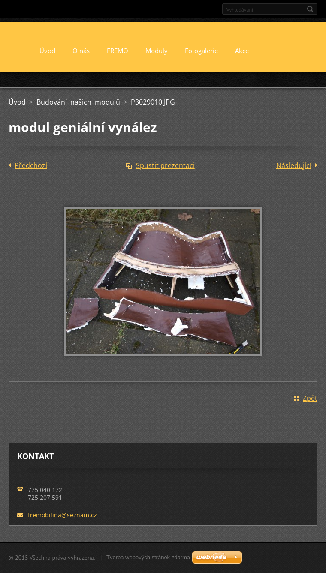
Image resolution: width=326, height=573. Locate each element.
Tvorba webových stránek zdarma (148, 557)
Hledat (310, 9)
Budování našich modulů (78, 102)
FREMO (117, 50)
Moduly (156, 50)
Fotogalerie (201, 50)
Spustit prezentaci (165, 165)
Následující (293, 165)
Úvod (47, 50)
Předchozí (31, 165)
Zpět (310, 398)
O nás (81, 50)
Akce (242, 50)
